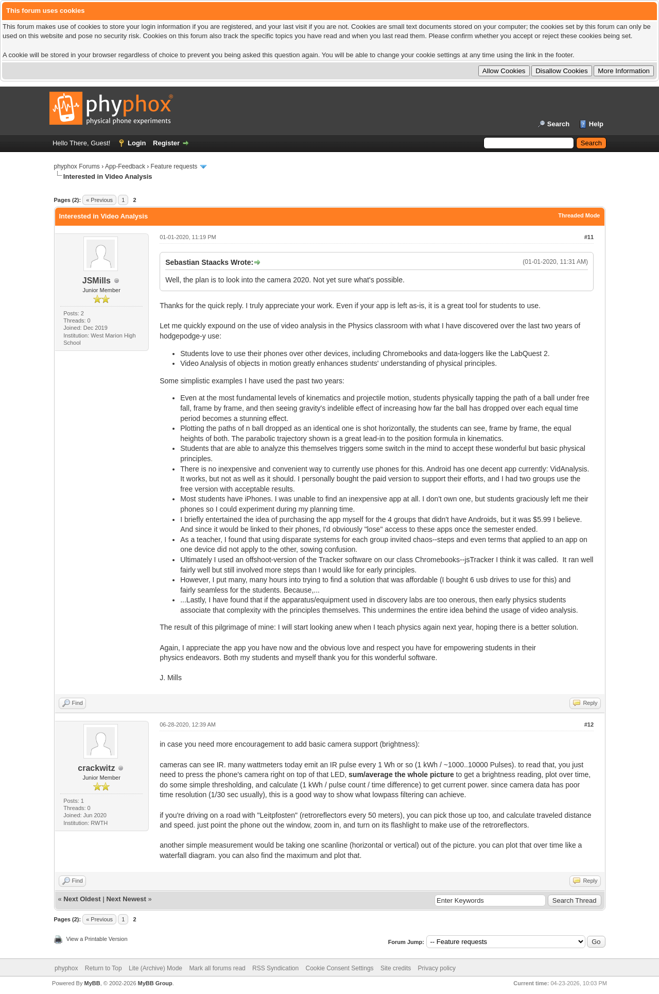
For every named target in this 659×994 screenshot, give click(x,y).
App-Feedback (125, 166)
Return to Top (103, 968)
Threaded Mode (579, 215)
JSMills (96, 280)
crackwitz (96, 768)
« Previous (99, 200)
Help (596, 124)
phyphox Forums (77, 166)
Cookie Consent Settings (339, 968)
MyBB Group (155, 983)
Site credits (395, 968)
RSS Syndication (275, 968)
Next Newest (126, 899)
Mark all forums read (217, 968)
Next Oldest (81, 899)
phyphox (66, 968)
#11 (589, 237)
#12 (589, 724)
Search (558, 124)
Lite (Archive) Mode (155, 968)
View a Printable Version (97, 939)
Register (166, 143)
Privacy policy (437, 968)
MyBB (92, 983)
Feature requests (174, 166)
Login (137, 143)
